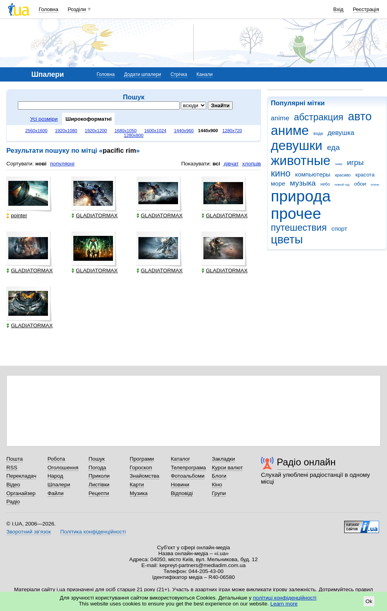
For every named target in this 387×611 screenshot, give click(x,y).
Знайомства (144, 476)
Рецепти (98, 493)
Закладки (223, 459)
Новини (180, 485)
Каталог (180, 459)
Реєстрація (366, 9)
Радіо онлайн (306, 462)
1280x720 (232, 130)
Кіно (217, 485)
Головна (48, 9)
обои (360, 184)
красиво (343, 175)
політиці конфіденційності (284, 598)
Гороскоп (141, 468)
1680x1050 (126, 130)
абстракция (318, 117)
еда (333, 147)
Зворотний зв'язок (28, 532)
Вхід (338, 9)
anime (280, 118)
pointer (16, 215)
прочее (296, 213)
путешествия (299, 227)
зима (338, 164)
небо (325, 184)
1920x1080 (66, 130)
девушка (341, 133)
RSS (11, 468)
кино (281, 173)
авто (360, 116)
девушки (296, 145)
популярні (62, 164)
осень (375, 184)
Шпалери (59, 485)
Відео (13, 485)
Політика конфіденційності (93, 532)
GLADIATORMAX (94, 215)
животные (300, 160)
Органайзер (20, 493)
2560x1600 (36, 130)
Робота (56, 459)
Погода (97, 468)
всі (216, 164)
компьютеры (312, 174)
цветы (287, 239)
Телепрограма (188, 468)
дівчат (231, 164)
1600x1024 (155, 130)
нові (40, 164)
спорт (339, 228)
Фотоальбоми (188, 476)
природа (301, 196)
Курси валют (227, 468)
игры (355, 162)
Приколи (98, 476)
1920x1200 (96, 130)
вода (318, 133)
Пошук (96, 459)
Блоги (219, 476)
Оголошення (63, 468)
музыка (303, 183)
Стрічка (179, 74)
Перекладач (21, 476)
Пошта (14, 459)
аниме (290, 130)
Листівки (98, 485)
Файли (56, 493)
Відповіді (182, 493)
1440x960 (184, 130)
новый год (342, 184)
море (278, 183)
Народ (55, 476)
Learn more (284, 604)
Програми (142, 459)
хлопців (251, 164)
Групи (219, 493)
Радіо (13, 502)
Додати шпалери (142, 74)
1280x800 (134, 135)
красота (364, 175)
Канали (205, 74)
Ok (369, 601)
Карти (137, 485)
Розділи (77, 9)
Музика (139, 493)
